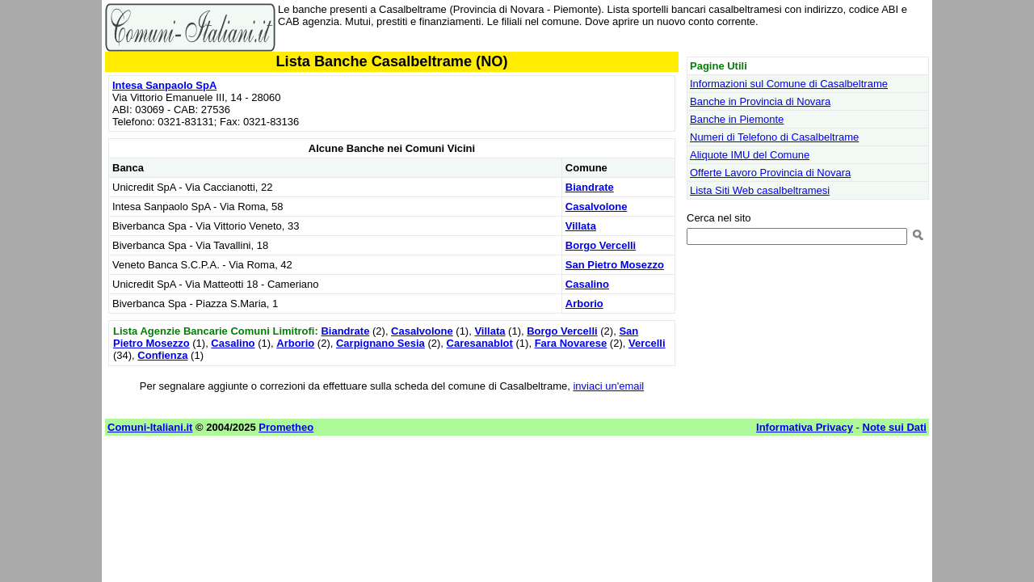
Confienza (162, 355)
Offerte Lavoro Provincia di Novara (770, 173)
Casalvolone (596, 206)
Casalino (587, 284)
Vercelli (647, 343)
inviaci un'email (608, 386)
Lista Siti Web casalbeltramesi (760, 190)
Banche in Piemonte (737, 119)
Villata (580, 226)
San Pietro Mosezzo (614, 265)
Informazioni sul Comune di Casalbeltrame (789, 84)
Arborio (584, 303)
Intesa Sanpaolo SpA (164, 85)
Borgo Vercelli (600, 245)
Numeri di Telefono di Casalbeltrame (774, 137)
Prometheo (285, 427)
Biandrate (589, 187)
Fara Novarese (571, 343)
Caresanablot (480, 343)
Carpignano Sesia (380, 343)
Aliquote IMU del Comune (749, 155)
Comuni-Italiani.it (149, 427)
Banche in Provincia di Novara (760, 101)
